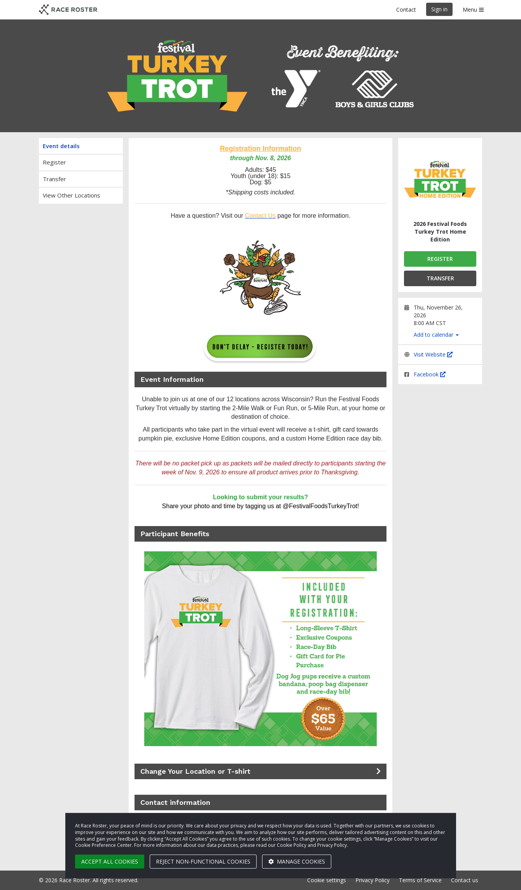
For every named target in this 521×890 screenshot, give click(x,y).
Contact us (464, 880)
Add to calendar (436, 334)
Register (54, 162)
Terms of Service (420, 880)
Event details (61, 146)
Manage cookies (296, 861)
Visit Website (433, 354)
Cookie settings (326, 880)
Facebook (430, 374)
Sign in (439, 9)
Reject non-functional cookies (203, 861)
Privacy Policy (372, 880)
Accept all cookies (109, 861)
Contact (406, 9)
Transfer (54, 179)
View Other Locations (71, 195)
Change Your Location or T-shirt (195, 771)
